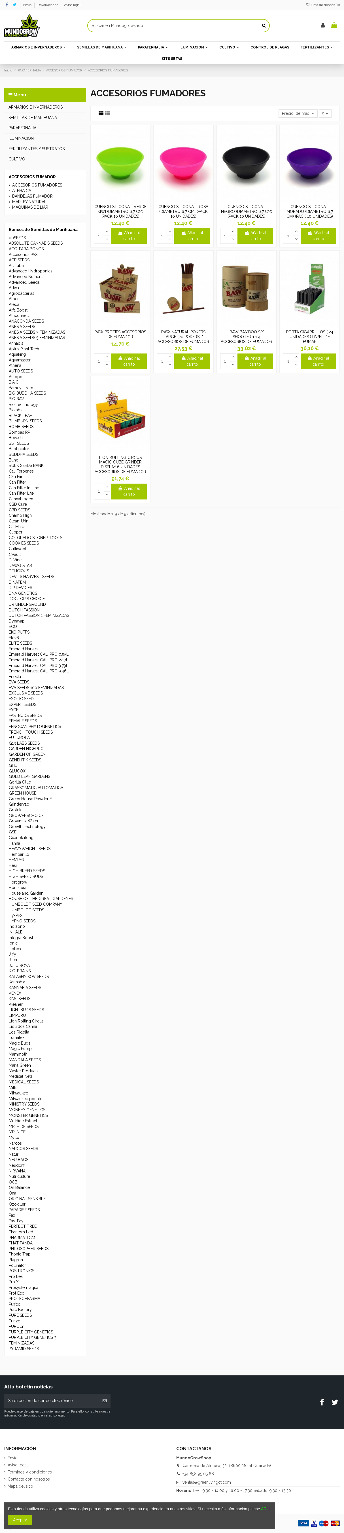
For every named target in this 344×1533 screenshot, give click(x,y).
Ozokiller (17, 1204)
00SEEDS (17, 238)
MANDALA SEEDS (25, 1060)
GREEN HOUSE (22, 793)
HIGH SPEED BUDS (26, 876)
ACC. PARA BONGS (26, 249)
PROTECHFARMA (24, 1298)
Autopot (16, 376)
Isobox (15, 949)
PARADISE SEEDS (24, 1210)
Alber (14, 299)
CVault (15, 554)
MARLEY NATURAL (29, 202)
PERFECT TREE (23, 1226)
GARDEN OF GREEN (27, 754)
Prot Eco (16, 1293)
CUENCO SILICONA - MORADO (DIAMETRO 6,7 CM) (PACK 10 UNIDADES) (309, 211)
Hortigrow (18, 882)
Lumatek (16, 1037)
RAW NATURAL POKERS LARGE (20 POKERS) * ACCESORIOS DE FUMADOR (183, 337)
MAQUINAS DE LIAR (30, 207)
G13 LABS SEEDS (24, 743)
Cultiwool (17, 549)
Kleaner (16, 1004)
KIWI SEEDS (19, 998)
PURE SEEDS (20, 1315)
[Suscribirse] (105, 1401)
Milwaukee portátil (25, 1098)
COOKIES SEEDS (24, 543)
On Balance (19, 1187)
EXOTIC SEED (21, 698)
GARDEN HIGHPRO (26, 748)
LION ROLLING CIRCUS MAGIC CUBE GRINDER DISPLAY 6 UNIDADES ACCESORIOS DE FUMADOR (120, 464)
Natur (13, 1154)
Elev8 (14, 638)
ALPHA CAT (22, 190)
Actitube (16, 265)
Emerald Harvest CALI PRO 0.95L (39, 654)
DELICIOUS (19, 571)
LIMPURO (17, 1015)
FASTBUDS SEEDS (25, 715)
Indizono (17, 926)
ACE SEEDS (19, 260)
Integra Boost (21, 937)
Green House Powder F (30, 799)
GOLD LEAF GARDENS (29, 776)
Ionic (13, 943)
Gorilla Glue (20, 782)
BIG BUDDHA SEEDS (27, 393)
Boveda (16, 437)
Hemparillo (19, 854)
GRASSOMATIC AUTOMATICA (36, 787)
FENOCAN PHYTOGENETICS (35, 726)
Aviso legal (72, 5)
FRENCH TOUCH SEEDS (31, 732)
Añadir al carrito (129, 235)
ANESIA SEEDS (22, 326)
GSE (12, 832)
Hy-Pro (15, 915)
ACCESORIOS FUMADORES (37, 185)
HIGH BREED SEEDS (27, 871)
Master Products (24, 1071)
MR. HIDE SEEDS (24, 1126)
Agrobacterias (21, 293)
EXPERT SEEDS (22, 704)
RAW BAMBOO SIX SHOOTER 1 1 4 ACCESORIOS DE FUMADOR (246, 337)
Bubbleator (19, 448)
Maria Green (20, 1065)
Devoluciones (48, 5)
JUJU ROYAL (20, 965)
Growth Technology (27, 826)
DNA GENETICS (23, 593)
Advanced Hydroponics (30, 271)
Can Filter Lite (21, 493)
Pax (12, 1215)
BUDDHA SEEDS (23, 454)
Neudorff (17, 1165)
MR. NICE (17, 1132)
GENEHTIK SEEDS (25, 760)
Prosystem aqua (23, 1287)
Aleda (14, 304)
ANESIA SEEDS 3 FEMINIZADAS (37, 332)
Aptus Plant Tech (24, 349)
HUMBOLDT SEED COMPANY (35, 904)
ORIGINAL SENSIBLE (27, 1199)
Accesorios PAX (23, 254)
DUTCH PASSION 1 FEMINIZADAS (39, 615)
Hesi (13, 865)
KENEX (15, 993)
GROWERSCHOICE (26, 815)
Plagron (16, 1259)
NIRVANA (17, 1171)
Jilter (13, 960)
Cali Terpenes (21, 471)
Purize (14, 1321)
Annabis (16, 343)
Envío (27, 5)
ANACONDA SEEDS (26, 321)
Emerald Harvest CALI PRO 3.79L (38, 665)
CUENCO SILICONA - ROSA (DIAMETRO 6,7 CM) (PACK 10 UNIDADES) (183, 211)
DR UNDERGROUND (27, 604)
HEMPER (16, 859)
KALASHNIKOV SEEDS (29, 976)
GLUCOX (17, 771)
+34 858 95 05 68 (198, 1473)
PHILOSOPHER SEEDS (28, 1248)
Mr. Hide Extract (23, 1121)
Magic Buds (19, 1043)
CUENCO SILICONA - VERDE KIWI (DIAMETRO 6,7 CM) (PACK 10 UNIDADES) (120, 211)
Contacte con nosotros (29, 1479)
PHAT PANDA (21, 1243)
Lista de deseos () (323, 5)
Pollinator (17, 1265)
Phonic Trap (20, 1254)
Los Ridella (19, 1032)
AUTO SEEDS (21, 371)
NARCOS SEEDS (23, 1148)
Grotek (15, 810)
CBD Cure (18, 504)
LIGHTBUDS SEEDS (26, 1009)
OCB (13, 1182)
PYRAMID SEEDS (24, 1348)
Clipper (15, 532)
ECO (13, 626)
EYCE (13, 710)
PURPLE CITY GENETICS (31, 1332)
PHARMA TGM (22, 1237)
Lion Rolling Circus (26, 1021)
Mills (13, 1087)
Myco (14, 1137)
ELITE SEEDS (20, 643)
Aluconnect (19, 315)
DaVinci (15, 560)
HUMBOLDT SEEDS (26, 910)
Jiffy (12, 954)
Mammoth (18, 1054)
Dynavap (17, 621)
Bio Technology (23, 404)
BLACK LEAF (20, 415)
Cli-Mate (16, 526)
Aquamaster (20, 360)
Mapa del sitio (20, 1486)
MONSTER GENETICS (28, 1115)
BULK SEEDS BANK (26, 465)
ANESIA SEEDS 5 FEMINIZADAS (37, 337)
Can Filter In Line (24, 488)
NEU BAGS (18, 1159)
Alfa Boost (18, 310)
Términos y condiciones (30, 1472)
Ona (12, 1193)
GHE (13, 765)
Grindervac (19, 804)
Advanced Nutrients (26, 276)
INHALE (15, 932)
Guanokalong (21, 837)
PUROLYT (17, 1326)
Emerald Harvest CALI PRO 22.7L (38, 660)
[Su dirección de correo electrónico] (51, 1401)
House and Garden (26, 893)
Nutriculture (19, 1176)
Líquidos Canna (23, 1026)
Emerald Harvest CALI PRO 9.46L (39, 671)
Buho (13, 460)
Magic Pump (20, 1048)
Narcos (15, 1143)
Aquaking (17, 354)
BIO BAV (16, 399)
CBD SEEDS (19, 510)
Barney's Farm (22, 388)
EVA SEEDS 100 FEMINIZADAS (36, 687)
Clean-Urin (18, 521)
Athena (15, 365)
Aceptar (20, 1520)
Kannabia (17, 982)
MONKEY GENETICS (27, 1110)
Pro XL (15, 1282)
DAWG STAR (20, 565)
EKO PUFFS (19, 632)
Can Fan (16, 476)
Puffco (14, 1304)
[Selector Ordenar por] (298, 113)
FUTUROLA (19, 737)
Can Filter (17, 482)
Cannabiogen (21, 499)
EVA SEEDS (19, 682)
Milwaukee (18, 1093)
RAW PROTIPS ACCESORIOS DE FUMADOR (120, 334)
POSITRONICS (21, 1271)
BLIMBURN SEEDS (25, 421)
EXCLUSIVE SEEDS (26, 693)
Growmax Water (24, 821)
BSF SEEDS (19, 443)
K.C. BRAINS (20, 971)
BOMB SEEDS (21, 426)
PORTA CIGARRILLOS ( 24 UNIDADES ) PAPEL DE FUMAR (309, 337)
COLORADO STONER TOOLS (35, 537)
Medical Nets (21, 1076)
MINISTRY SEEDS (24, 1104)
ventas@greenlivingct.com (206, 1482)
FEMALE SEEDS (23, 721)
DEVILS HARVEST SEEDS (31, 576)
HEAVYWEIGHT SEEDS (29, 848)
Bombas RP (19, 432)
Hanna (14, 843)
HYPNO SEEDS (22, 921)
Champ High (20, 515)
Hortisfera (17, 887)
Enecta (15, 676)
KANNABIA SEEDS (25, 987)
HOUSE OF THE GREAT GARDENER (41, 898)
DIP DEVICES (20, 587)
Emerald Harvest (24, 649)
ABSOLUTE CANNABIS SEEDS (36, 243)
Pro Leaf (16, 1276)
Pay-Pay (16, 1221)
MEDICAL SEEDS (24, 1082)
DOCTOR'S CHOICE (27, 598)
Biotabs (15, 410)
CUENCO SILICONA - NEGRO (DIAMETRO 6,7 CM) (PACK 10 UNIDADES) (246, 211)
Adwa (14, 287)
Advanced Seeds (24, 282)
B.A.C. (14, 382)
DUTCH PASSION (24, 610)
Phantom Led (21, 1232)
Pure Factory (20, 1309)
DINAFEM (17, 582)
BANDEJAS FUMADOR (32, 196)
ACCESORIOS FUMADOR (32, 177)
